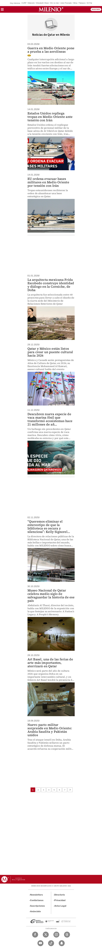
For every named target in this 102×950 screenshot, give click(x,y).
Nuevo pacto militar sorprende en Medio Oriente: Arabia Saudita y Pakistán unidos (49, 730)
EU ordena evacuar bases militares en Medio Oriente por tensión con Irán (48, 182)
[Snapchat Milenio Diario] (62, 943)
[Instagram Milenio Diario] (56, 935)
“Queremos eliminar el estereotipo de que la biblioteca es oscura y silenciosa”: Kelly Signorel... (48, 526)
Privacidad (59, 900)
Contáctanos (37, 900)
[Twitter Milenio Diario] (46, 935)
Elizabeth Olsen (42, 3)
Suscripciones (37, 906)
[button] (2, 10)
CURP (24, 3)
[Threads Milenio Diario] (67, 935)
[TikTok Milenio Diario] (51, 943)
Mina (75, 3)
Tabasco (82, 3)
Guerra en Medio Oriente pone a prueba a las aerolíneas (51, 50)
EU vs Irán (55, 3)
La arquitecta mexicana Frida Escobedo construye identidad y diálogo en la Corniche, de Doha (50, 284)
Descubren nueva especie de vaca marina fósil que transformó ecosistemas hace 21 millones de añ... (49, 419)
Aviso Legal (60, 906)
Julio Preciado (66, 3)
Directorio (59, 895)
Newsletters (36, 895)
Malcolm (31, 3)
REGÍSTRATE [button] (96, 9)
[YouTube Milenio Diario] (40, 943)
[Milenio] (51, 9)
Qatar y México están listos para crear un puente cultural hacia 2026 (50, 352)
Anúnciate (35, 911)
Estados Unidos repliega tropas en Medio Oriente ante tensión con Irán (50, 116)
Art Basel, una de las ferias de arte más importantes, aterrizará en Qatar (50, 662)
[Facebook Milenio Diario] (35, 935)
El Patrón (91, 3)
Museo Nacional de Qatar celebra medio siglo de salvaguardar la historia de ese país (51, 595)
